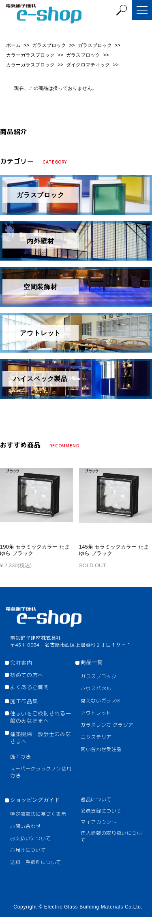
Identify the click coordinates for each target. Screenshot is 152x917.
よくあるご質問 (29, 687)
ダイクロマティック (88, 65)
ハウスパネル (96, 688)
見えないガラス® (100, 700)
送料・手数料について (35, 862)
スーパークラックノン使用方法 (40, 772)
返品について (96, 799)
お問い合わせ (25, 826)
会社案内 (21, 662)
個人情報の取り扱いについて (111, 836)
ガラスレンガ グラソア (107, 724)
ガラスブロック (49, 45)
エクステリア (96, 737)
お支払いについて (30, 838)
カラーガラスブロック (31, 55)
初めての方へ (26, 675)
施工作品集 (24, 701)
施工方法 (20, 756)
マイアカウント (98, 822)
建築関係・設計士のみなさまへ (40, 737)
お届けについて (28, 850)
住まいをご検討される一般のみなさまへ (40, 717)
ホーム (14, 45)
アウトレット (96, 712)
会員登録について (101, 810)
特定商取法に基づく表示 (38, 814)
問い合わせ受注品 (101, 749)
